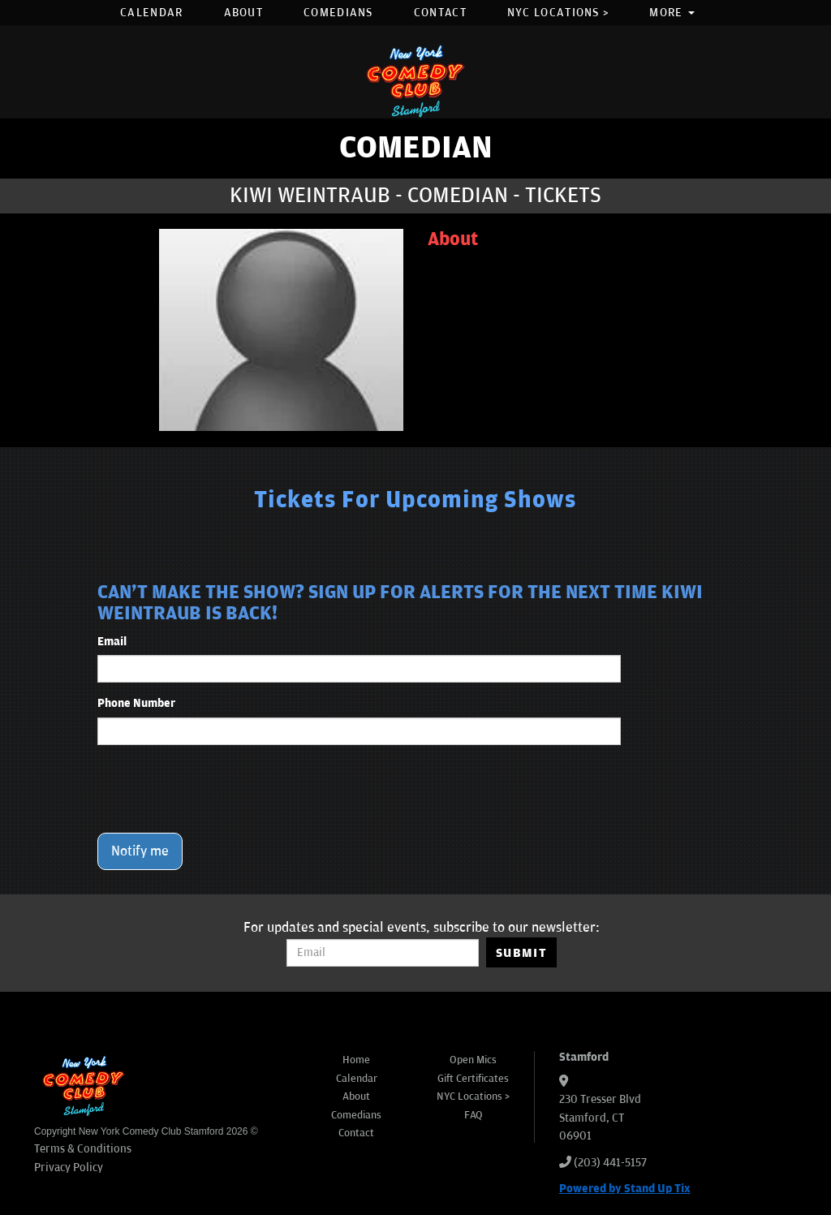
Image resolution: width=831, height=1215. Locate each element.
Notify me (140, 851)
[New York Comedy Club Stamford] (415, 81)
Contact (440, 12)
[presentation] (220, 789)
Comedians (338, 12)
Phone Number (136, 703)
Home (356, 1059)
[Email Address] (382, 953)
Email (112, 641)
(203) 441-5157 (610, 1163)
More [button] (672, 12)
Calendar (151, 12)
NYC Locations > (558, 12)
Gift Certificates (473, 1078)
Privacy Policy (68, 1167)
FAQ (473, 1115)
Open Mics (473, 1059)
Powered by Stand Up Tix (625, 1189)
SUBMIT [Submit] (521, 953)
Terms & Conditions (82, 1149)
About (244, 12)
